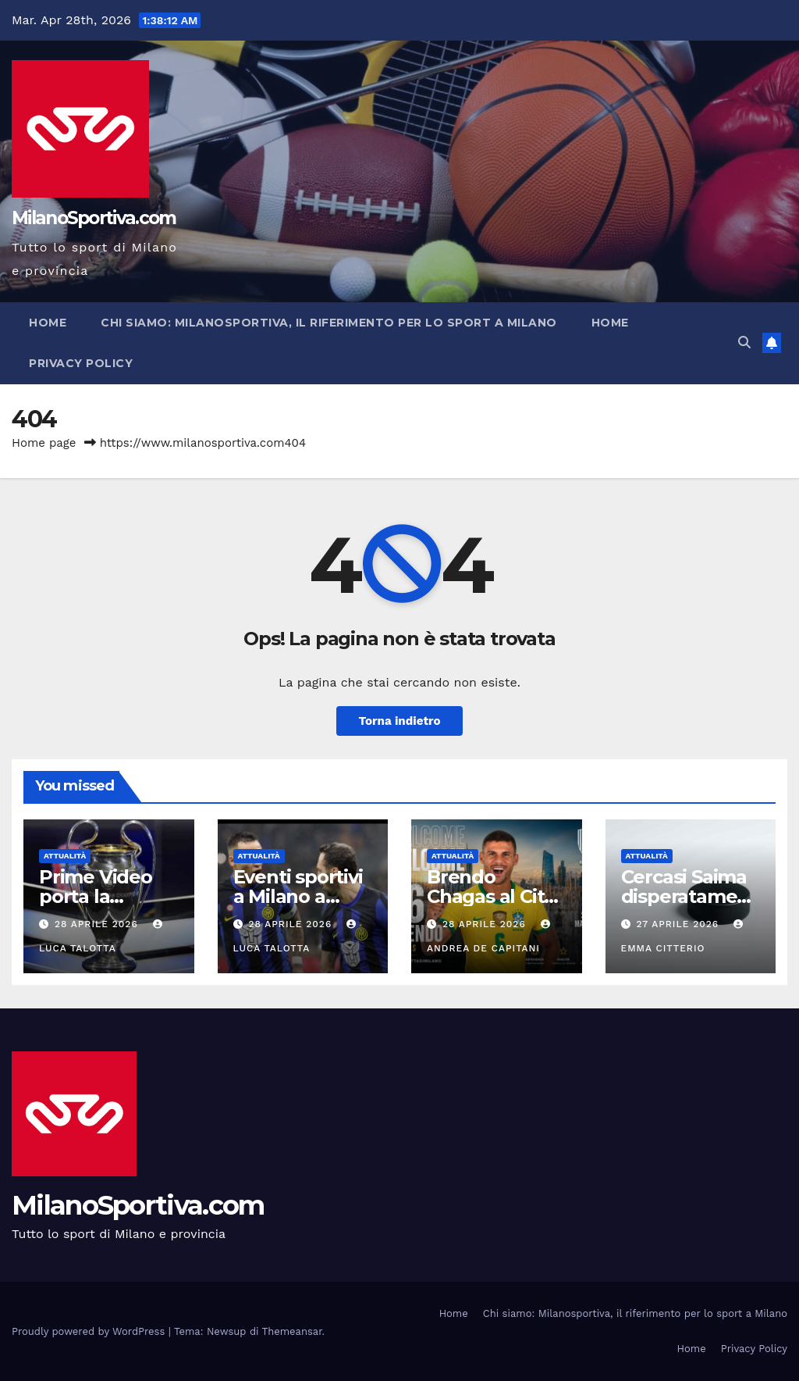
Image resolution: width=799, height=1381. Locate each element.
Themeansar (292, 1331)
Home (47, 323)
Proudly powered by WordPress (90, 1331)
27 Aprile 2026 (679, 924)
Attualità (65, 855)
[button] (744, 342)
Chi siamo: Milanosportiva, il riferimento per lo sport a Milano (329, 323)
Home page (44, 443)
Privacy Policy (81, 363)
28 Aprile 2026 (98, 924)
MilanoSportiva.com (94, 218)
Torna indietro (399, 721)
